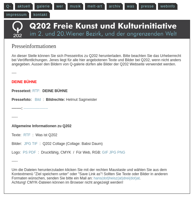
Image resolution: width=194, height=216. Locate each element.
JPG (27, 144)
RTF (26, 135)
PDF (32, 152)
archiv (114, 6)
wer (59, 6)
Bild (38, 100)
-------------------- (36, 108)
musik (75, 6)
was (131, 6)
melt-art (94, 6)
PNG (121, 152)
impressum (16, 15)
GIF (105, 152)
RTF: (36, 91)
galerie (43, 6)
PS (25, 152)
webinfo (167, 6)
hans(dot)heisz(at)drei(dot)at (117, 178)
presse (147, 6)
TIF (35, 144)
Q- (8, 6)
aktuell (23, 6)
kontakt (40, 15)
